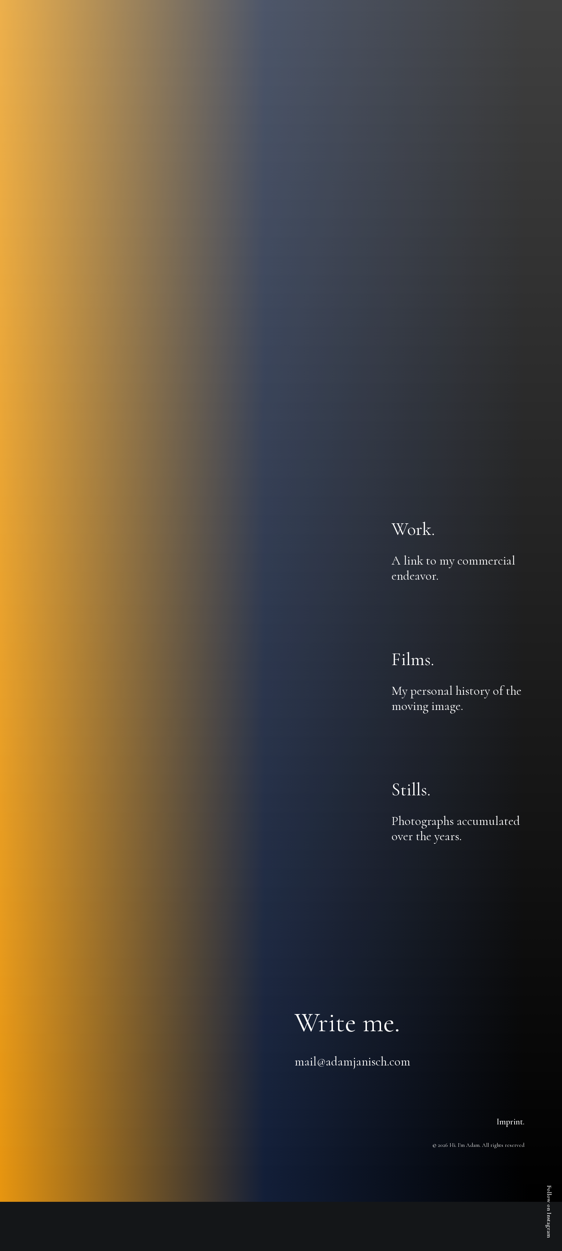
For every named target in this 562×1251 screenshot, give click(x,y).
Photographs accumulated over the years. (456, 828)
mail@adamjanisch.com (352, 1061)
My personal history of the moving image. (456, 698)
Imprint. (510, 1121)
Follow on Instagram (549, 1211)
